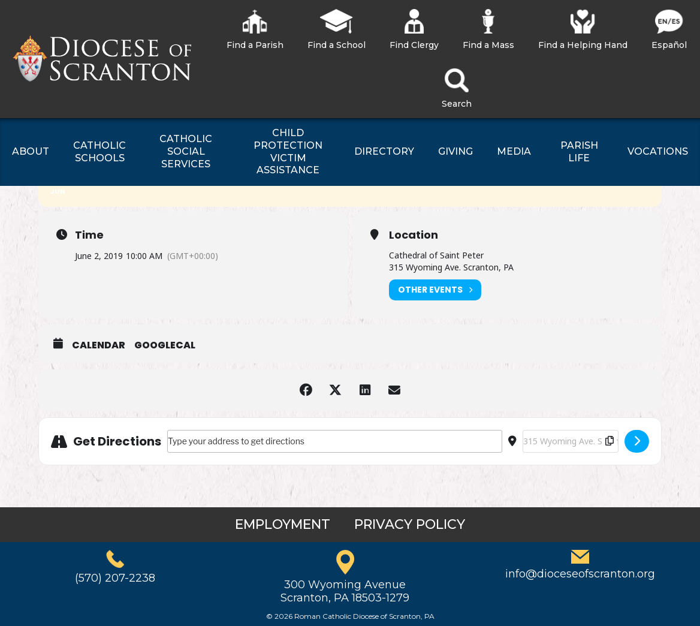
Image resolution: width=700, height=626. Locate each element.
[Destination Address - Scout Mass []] (570, 441)
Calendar (98, 345)
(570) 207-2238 (115, 578)
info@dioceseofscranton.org (580, 573)
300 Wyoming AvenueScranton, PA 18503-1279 (344, 591)
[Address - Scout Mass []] (334, 441)
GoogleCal (164, 345)
